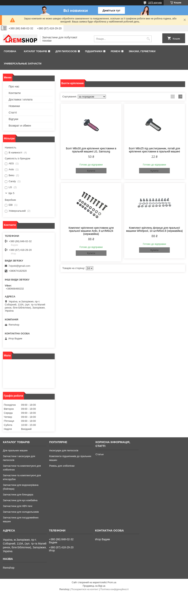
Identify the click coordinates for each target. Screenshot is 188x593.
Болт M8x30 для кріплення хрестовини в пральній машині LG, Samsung (91, 150)
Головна (10, 51)
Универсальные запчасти (22, 63)
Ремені (115, 51)
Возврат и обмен (20, 125)
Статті (13, 112)
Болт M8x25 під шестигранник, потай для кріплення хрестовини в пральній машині (154, 150)
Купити (91, 170)
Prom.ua (112, 582)
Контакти (15, 93)
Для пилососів (66, 51)
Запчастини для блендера (18, 494)
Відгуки (13, 119)
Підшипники (93, 51)
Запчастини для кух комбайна (20, 500)
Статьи (100, 454)
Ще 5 (11, 193)
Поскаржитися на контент (84, 589)
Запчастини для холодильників (21, 511)
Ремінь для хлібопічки (61, 465)
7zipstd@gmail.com (19, 265)
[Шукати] (148, 38)
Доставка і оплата (20, 99)
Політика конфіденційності (114, 589)
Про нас (14, 86)
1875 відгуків (155, 2)
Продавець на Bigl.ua (94, 586)
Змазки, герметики (142, 51)
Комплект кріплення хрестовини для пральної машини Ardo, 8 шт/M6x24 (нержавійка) (91, 230)
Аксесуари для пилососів (63, 450)
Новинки (14, 106)
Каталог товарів (35, 51)
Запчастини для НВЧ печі (17, 506)
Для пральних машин (15, 450)
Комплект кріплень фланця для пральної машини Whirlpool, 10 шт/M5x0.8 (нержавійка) (154, 229)
